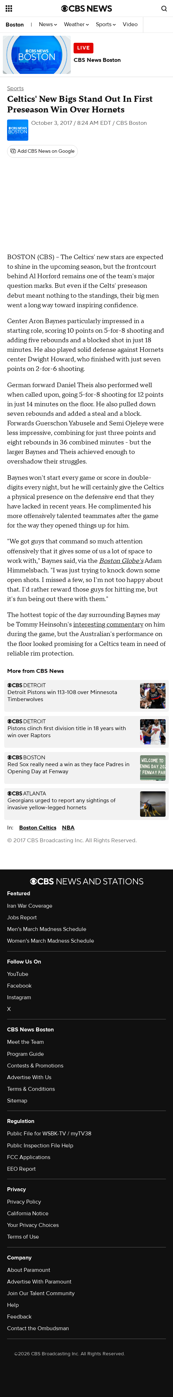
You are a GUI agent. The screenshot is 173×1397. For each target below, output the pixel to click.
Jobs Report (22, 917)
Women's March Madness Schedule (50, 941)
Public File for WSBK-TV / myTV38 (49, 1133)
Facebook (19, 986)
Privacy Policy (24, 1202)
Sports (106, 24)
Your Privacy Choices (33, 1225)
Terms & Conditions (31, 1089)
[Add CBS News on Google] (42, 151)
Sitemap (17, 1101)
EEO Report (21, 1169)
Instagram (19, 997)
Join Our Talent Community (41, 1293)
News (48, 24)
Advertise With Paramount (39, 1282)
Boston (15, 24)
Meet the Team (25, 1042)
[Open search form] (164, 8)
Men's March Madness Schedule (46, 929)
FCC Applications (28, 1157)
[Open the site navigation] (32, 8)
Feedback (19, 1317)
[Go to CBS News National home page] (86, 8)
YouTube (17, 974)
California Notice (27, 1213)
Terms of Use (23, 1237)
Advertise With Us (29, 1077)
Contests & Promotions (35, 1066)
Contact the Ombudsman (38, 1328)
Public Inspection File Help (40, 1145)
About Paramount (28, 1270)
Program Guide (25, 1054)
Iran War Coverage (29, 906)
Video (130, 24)
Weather (76, 24)
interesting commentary (108, 625)
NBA (68, 827)
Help (13, 1305)
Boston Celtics (37, 827)
